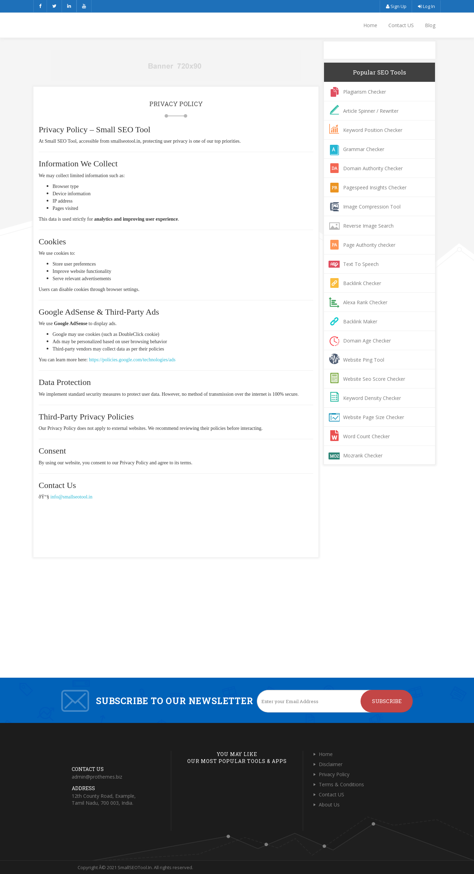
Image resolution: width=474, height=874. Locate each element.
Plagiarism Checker (364, 91)
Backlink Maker (360, 321)
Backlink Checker (362, 283)
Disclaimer (330, 764)
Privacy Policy (334, 774)
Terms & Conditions (341, 784)
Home (370, 25)
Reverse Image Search (368, 225)
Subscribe (387, 701)
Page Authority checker (369, 245)
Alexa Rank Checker (365, 302)
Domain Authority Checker (373, 168)
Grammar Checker (363, 149)
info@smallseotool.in (71, 496)
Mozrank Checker (362, 455)
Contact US (401, 25)
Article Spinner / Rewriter (370, 111)
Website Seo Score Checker (374, 379)
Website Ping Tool (363, 359)
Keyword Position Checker (372, 130)
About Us (329, 804)
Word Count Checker (366, 436)
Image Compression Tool (372, 206)
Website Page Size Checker (373, 417)
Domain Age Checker (367, 340)
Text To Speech (361, 264)
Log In (426, 6)
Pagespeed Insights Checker (374, 187)
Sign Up (395, 6)
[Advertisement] (176, 519)
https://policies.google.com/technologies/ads (132, 359)
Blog (430, 25)
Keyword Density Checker (372, 398)
